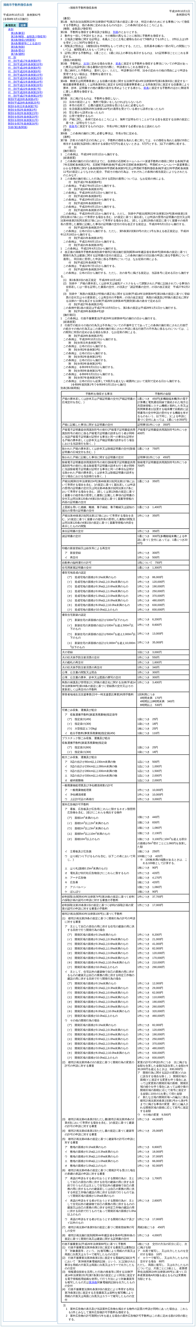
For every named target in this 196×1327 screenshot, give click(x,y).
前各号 (73, 126)
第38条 (93, 1282)
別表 (115, 32)
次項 (86, 63)
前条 (118, 63)
